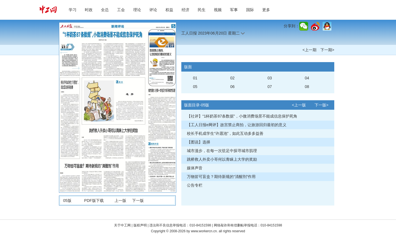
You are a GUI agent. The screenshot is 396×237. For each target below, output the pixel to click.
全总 (105, 10)
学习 (72, 10)
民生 (202, 10)
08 (307, 86)
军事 (234, 10)
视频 (218, 10)
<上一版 (299, 105)
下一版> (321, 105)
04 (307, 78)
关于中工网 (122, 225)
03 (270, 78)
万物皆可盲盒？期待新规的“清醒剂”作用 (221, 176)
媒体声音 (194, 168)
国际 (250, 10)
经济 (185, 10)
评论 (153, 10)
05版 (67, 200)
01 (195, 78)
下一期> (327, 50)
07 (270, 86)
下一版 (138, 200)
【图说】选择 (198, 142)
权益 (169, 10)
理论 (137, 10)
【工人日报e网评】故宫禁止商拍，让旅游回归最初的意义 (236, 125)
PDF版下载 (94, 200)
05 (195, 86)
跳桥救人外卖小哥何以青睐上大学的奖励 (222, 159)
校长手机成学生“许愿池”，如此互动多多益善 (225, 133)
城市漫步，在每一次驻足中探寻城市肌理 (222, 150)
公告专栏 (194, 185)
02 (232, 78)
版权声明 (140, 225)
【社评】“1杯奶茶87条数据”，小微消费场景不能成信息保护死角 (242, 116)
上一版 (120, 200)
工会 (121, 10)
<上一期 (309, 50)
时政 (89, 10)
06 (232, 86)
